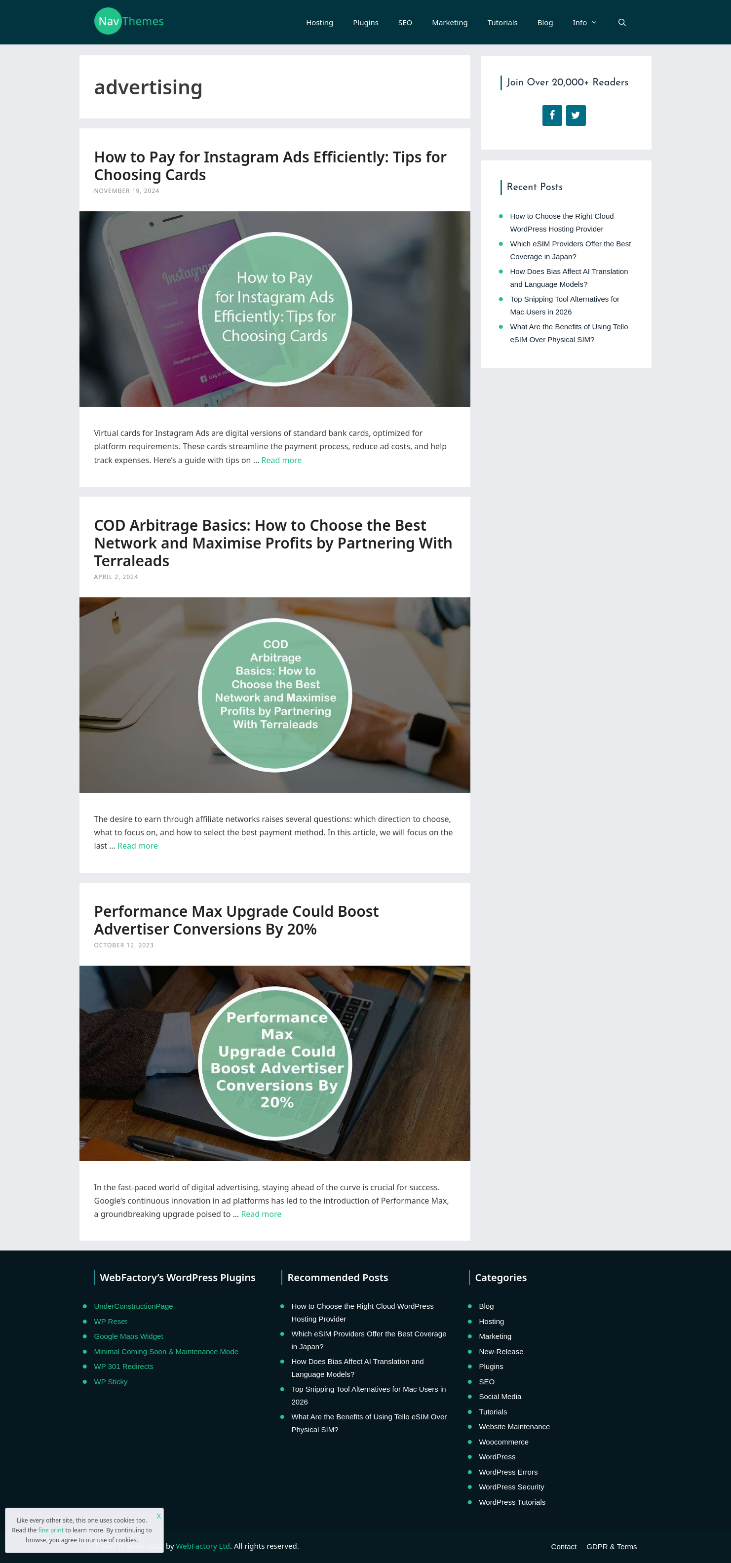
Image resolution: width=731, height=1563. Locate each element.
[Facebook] (552, 115)
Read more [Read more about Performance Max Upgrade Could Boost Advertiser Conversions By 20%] (261, 1214)
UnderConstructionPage (133, 1306)
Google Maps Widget (128, 1336)
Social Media (500, 1396)
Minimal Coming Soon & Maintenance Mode (166, 1351)
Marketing (449, 22)
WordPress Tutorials (512, 1502)
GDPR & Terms (611, 1546)
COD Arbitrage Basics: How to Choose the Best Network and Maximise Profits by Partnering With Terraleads (273, 543)
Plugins (366, 22)
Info (590, 22)
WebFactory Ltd (203, 1546)
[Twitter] (576, 115)
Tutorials (503, 22)
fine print (51, 1530)
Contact (564, 1546)
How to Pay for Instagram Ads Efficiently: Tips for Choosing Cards (270, 166)
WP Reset (110, 1321)
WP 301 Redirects (124, 1366)
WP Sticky (111, 1381)
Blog (545, 22)
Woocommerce (504, 1442)
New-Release (501, 1351)
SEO (405, 22)
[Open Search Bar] (622, 22)
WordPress (497, 1456)
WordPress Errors (508, 1472)
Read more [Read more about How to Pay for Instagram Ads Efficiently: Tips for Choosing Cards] (281, 460)
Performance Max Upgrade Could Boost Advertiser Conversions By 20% (236, 920)
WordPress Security (511, 1487)
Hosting (319, 22)
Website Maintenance (514, 1426)
